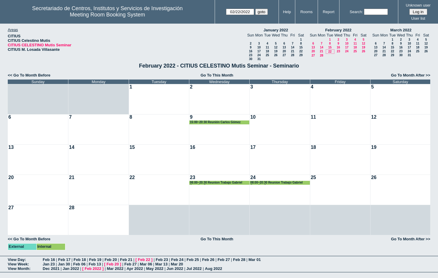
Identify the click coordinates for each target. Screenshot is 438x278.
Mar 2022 (115, 268)
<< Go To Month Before (29, 75)
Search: (356, 12)
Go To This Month (217, 75)
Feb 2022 (93, 268)
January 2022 (276, 30)
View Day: (17, 259)
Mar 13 (161, 264)
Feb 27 (224, 259)
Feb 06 (79, 264)
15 (300, 47)
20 (284, 51)
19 (275, 51)
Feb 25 (193, 259)
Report (328, 12)
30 (250, 59)
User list (418, 18)
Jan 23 (49, 264)
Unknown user (418, 5)
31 (259, 59)
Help (287, 12)
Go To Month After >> (410, 75)
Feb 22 (144, 259)
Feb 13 (95, 264)
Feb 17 (64, 259)
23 (250, 55)
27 (284, 55)
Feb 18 (80, 259)
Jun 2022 (175, 268)
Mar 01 (254, 259)
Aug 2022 (213, 268)
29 (300, 55)
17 (259, 51)
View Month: (19, 268)
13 (284, 47)
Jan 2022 (71, 268)
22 (300, 51)
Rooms (306, 12)
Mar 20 (177, 264)
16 (250, 51)
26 (275, 55)
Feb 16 (49, 259)
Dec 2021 (51, 268)
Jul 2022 (194, 268)
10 (259, 47)
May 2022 (155, 268)
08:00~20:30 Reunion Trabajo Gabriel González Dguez (216, 183)
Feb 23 (162, 259)
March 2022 (400, 30)
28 (292, 55)
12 (275, 47)
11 (267, 47)
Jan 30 (64, 264)
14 (292, 47)
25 (267, 55)
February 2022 (338, 30)
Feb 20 (110, 259)
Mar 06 (146, 264)
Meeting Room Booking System (107, 15)
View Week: (18, 264)
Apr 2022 (135, 268)
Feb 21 (126, 259)
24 (259, 55)
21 (292, 51)
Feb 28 (239, 259)
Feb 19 (95, 259)
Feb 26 (208, 259)
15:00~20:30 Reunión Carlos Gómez (215, 122)
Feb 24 (177, 259)
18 (267, 51)
